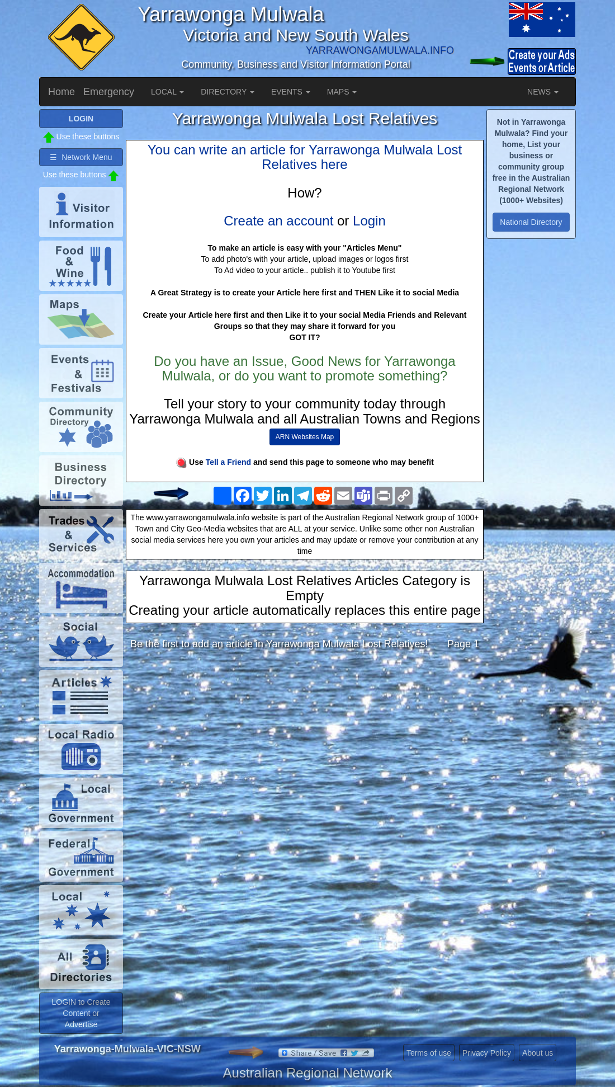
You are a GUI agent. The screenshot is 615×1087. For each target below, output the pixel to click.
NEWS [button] (543, 91)
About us (537, 1052)
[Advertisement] (305, 747)
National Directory (531, 222)
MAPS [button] (342, 91)
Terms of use (428, 1052)
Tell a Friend (228, 462)
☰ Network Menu (81, 157)
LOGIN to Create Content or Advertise (80, 1013)
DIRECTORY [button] (227, 91)
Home (61, 91)
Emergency (108, 91)
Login (369, 220)
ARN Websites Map (305, 437)
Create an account (278, 220)
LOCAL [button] (167, 91)
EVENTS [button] (290, 91)
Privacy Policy (486, 1052)
